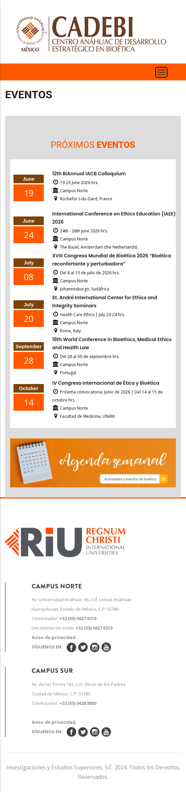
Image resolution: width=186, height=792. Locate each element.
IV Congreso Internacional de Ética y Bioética (105, 383)
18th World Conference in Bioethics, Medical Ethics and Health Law (112, 343)
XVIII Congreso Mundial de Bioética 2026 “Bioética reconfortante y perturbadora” (111, 259)
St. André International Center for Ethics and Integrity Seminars (104, 301)
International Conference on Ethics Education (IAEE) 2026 (114, 217)
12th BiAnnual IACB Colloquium (89, 173)
